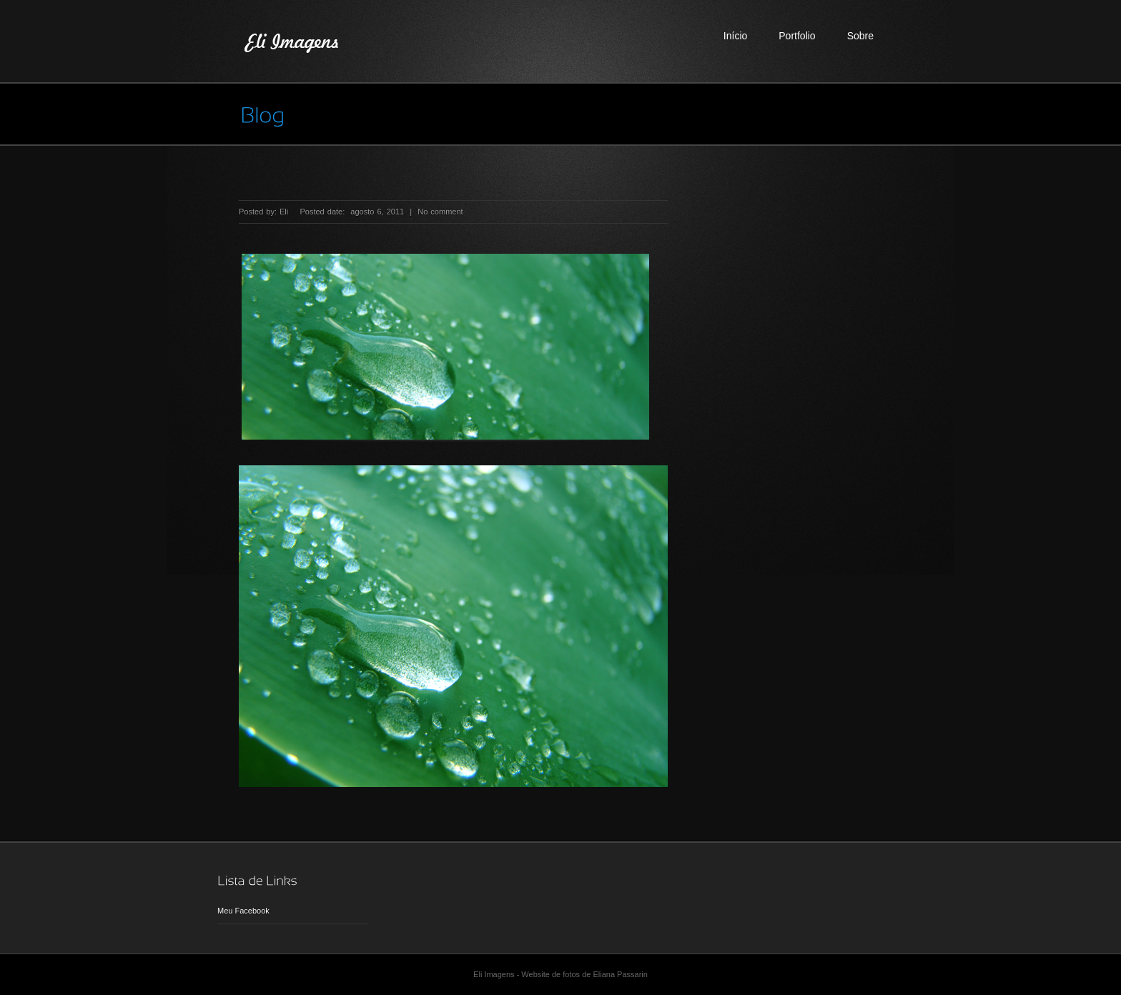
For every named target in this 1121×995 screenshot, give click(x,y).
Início (735, 35)
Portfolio (797, 35)
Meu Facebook (243, 910)
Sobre (860, 35)
